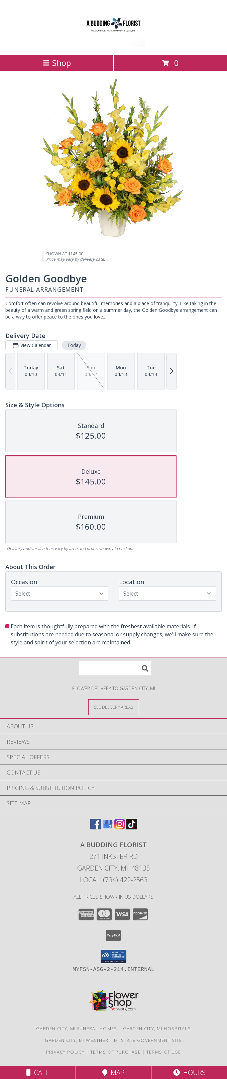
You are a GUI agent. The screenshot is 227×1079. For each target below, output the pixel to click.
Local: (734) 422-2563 (113, 879)
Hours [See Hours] (189, 1072)
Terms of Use (163, 1052)
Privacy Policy (65, 1052)
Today (74, 345)
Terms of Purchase (115, 1052)
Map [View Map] (113, 1072)
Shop (57, 62)
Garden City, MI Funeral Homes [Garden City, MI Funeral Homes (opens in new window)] (76, 1028)
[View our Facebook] (95, 827)
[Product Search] (115, 668)
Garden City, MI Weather (76, 1040)
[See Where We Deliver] (113, 707)
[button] (113, 956)
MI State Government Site (148, 1040)
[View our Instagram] (119, 827)
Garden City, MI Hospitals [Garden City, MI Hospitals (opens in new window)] (157, 1028)
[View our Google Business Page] (107, 827)
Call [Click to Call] (37, 1072)
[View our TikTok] (131, 827)
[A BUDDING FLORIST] (113, 45)
